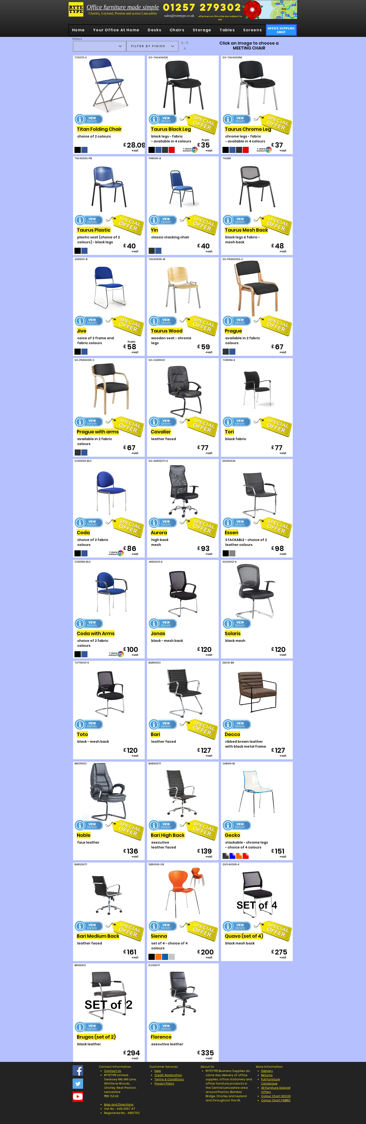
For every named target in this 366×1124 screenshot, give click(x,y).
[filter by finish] (152, 46)
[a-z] (185, 43)
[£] (185, 48)
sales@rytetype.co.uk (179, 16)
